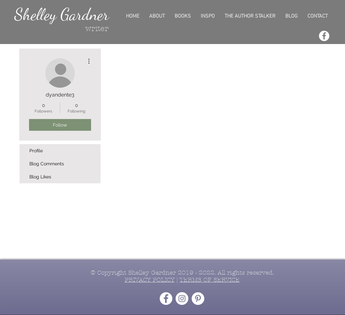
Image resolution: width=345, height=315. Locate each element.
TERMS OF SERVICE (210, 280)
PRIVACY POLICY (150, 280)
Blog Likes (40, 176)
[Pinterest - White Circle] (324, 71)
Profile (36, 150)
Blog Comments (46, 163)
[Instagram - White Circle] (324, 53)
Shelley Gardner (61, 14)
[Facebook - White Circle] (324, 36)
